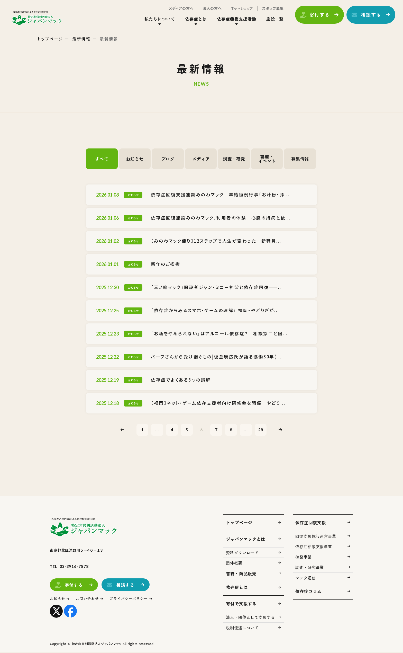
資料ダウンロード (242, 553)
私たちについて (157, 20)
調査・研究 (233, 158)
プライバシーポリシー (133, 599)
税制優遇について (242, 628)
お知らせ (134, 158)
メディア (201, 158)
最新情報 (81, 38)
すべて (102, 158)
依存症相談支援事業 (313, 547)
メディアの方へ (178, 9)
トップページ (50, 38)
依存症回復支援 (310, 523)
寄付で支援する (241, 605)
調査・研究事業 (309, 568)
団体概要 (234, 564)
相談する (368, 16)
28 (264, 429)
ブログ (168, 158)
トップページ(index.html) (40, 19)
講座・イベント (267, 158)
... (155, 429)
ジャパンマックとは (245, 540)
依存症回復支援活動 (234, 20)
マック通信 (305, 578)
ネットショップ (239, 9)
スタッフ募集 (270, 9)
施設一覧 (272, 20)
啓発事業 (303, 557)
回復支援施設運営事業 (315, 537)
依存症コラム (308, 592)
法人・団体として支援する (250, 618)
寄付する (317, 16)
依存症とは (193, 20)
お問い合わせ (89, 599)
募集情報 (300, 158)
